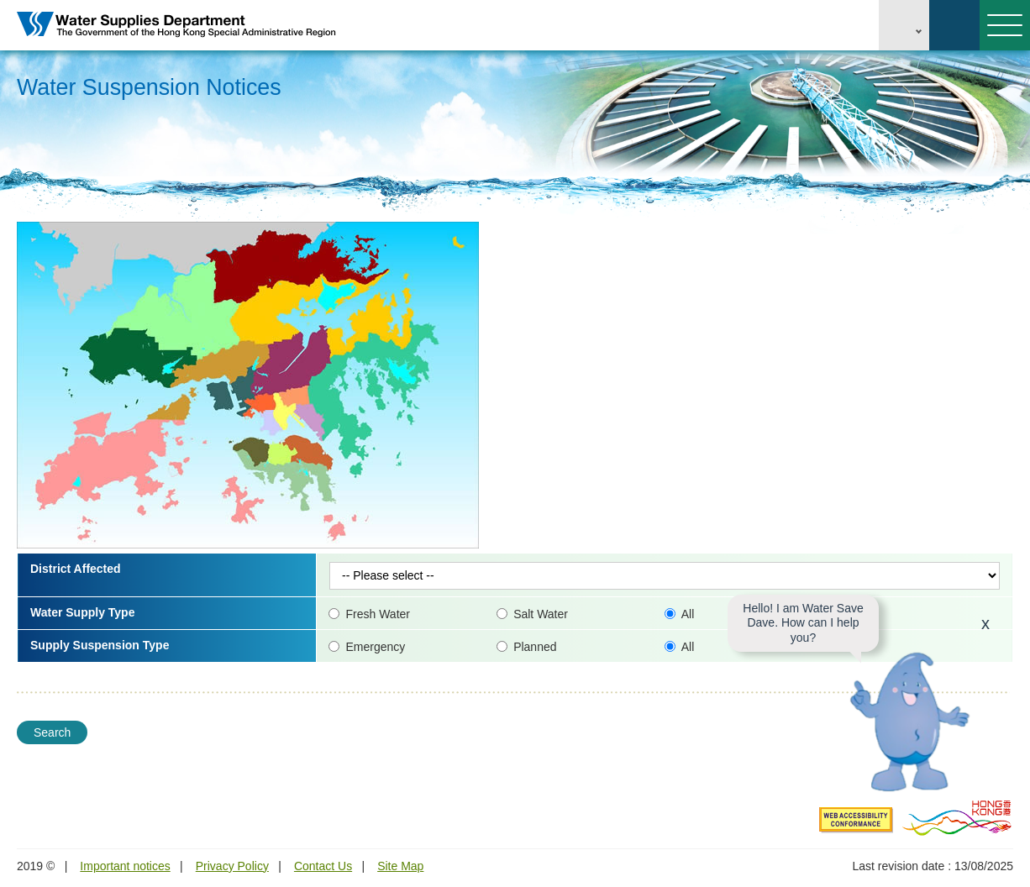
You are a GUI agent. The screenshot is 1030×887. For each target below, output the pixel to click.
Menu (1001, 25)
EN (904, 25)
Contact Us (323, 866)
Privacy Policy (232, 866)
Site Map (400, 866)
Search (954, 25)
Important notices (125, 866)
